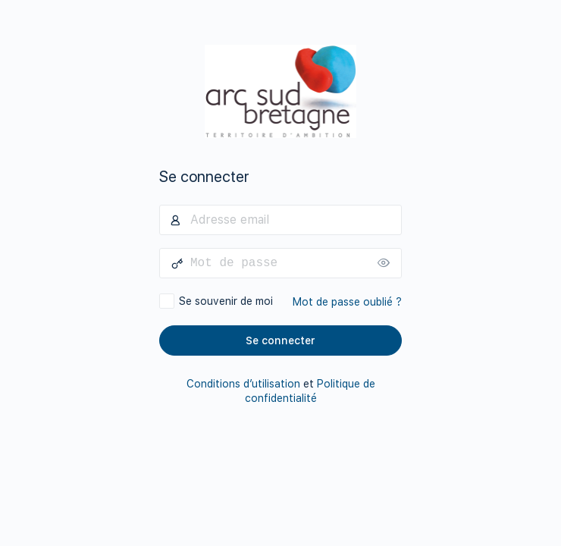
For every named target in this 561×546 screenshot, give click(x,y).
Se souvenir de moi (226, 301)
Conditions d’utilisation (243, 384)
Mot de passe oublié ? (347, 302)
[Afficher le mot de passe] (386, 263)
